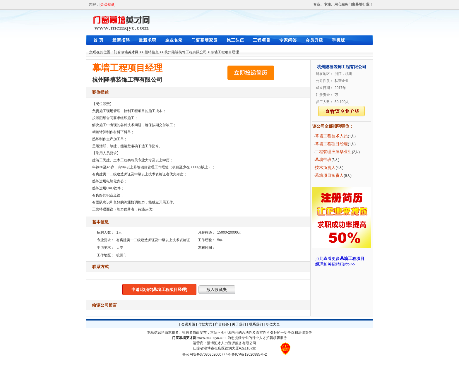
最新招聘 (121, 40)
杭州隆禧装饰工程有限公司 (186, 52)
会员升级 (314, 40)
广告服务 (222, 324)
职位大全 (273, 324)
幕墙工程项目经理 (225, 52)
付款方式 (205, 324)
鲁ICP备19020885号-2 (249, 354)
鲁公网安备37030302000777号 (206, 354)
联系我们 (256, 324)
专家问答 (288, 40)
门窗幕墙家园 (204, 40)
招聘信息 (152, 52)
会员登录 (107, 4)
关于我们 (239, 324)
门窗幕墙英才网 (126, 52)
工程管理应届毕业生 (333, 151)
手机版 (338, 40)
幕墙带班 (323, 159)
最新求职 (147, 40)
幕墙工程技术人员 (331, 135)
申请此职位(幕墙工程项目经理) (159, 289)
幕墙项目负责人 (329, 175)
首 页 (98, 40)
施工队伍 (235, 40)
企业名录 (174, 40)
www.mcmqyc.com (211, 338)
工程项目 (261, 40)
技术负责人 (325, 167)
